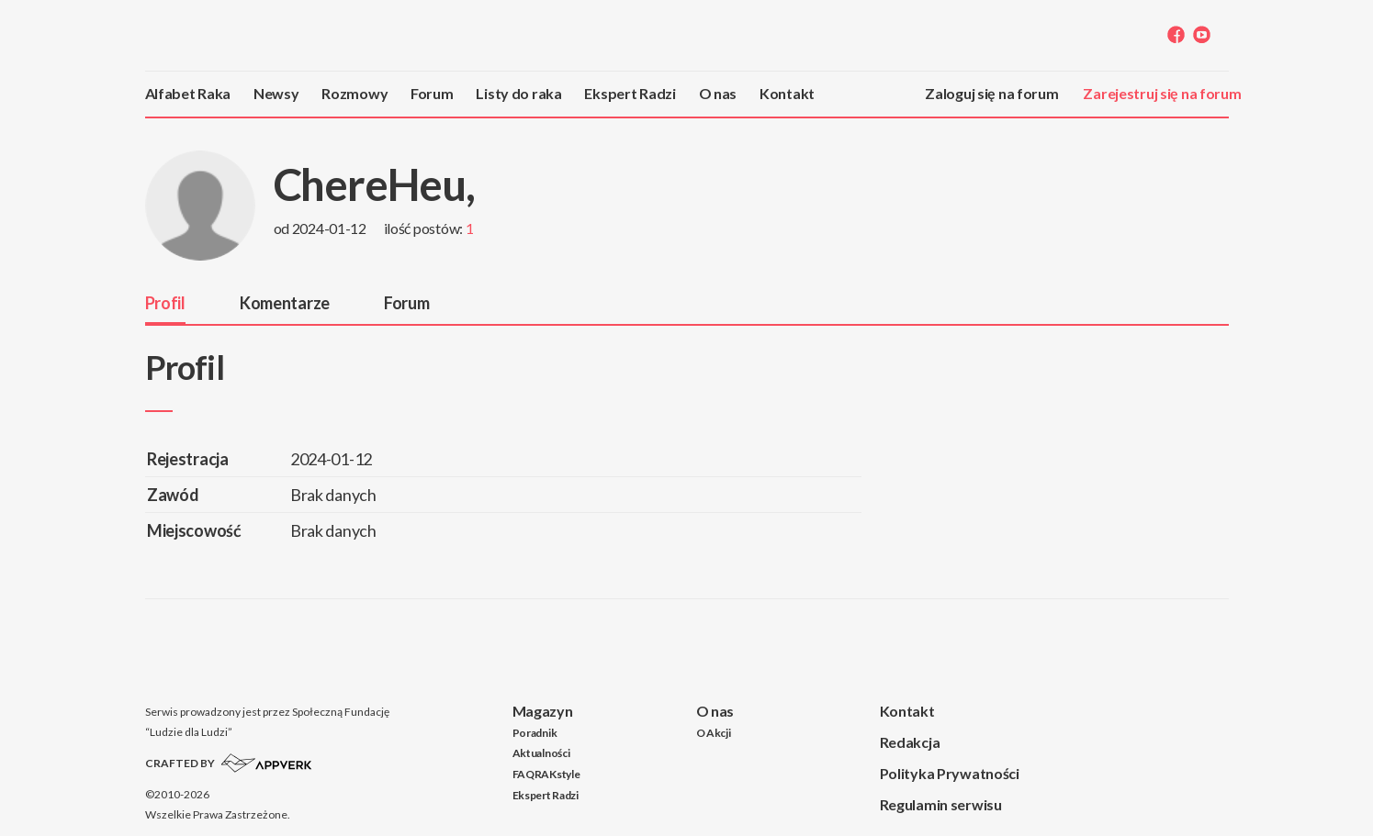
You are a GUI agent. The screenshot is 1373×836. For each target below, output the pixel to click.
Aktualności (541, 753)
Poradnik (534, 733)
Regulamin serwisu (941, 804)
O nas (718, 93)
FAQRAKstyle (546, 774)
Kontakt (787, 93)
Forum (432, 93)
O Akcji (713, 733)
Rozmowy (354, 93)
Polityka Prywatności (949, 773)
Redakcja (910, 742)
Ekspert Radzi (629, 93)
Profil (165, 303)
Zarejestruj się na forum (1162, 93)
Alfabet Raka (188, 93)
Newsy (276, 93)
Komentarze (285, 303)
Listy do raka (518, 93)
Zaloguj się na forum (991, 93)
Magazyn (542, 710)
